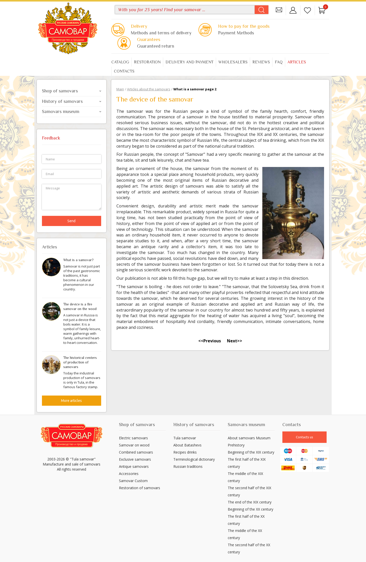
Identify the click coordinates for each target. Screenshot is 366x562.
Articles (296, 62)
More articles (71, 401)
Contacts (124, 71)
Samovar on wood (134, 445)
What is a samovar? (78, 260)
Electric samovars (133, 437)
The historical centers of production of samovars (80, 362)
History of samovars (71, 101)
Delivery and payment (189, 62)
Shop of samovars (71, 90)
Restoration (147, 62)
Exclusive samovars (135, 459)
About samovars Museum (249, 437)
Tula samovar (184, 437)
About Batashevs (187, 445)
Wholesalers (233, 62)
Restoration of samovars (139, 487)
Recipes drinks (185, 452)
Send (71, 221)
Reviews (261, 62)
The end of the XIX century (249, 502)
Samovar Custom (133, 480)
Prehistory (236, 445)
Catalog (120, 62)
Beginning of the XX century (250, 509)
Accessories (129, 473)
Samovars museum (71, 111)
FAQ (279, 62)
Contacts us (304, 437)
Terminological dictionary (194, 459)
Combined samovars (136, 452)
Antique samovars (134, 466)
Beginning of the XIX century (251, 452)
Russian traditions (188, 466)
